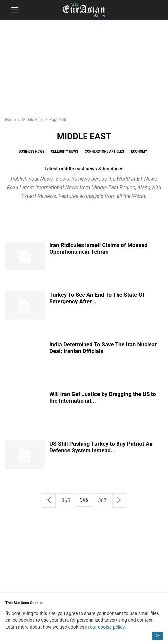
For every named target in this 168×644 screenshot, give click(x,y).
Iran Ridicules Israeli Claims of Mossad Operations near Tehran (99, 248)
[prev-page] (49, 500)
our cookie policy (107, 627)
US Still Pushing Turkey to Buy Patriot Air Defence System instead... (101, 447)
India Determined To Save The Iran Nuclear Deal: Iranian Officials (103, 347)
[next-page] (119, 500)
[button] (15, 10)
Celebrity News (64, 151)
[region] (84, 71)
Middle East (32, 119)
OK (158, 635)
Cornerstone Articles (104, 151)
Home (10, 119)
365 (66, 500)
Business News (31, 151)
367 (102, 500)
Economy (139, 151)
